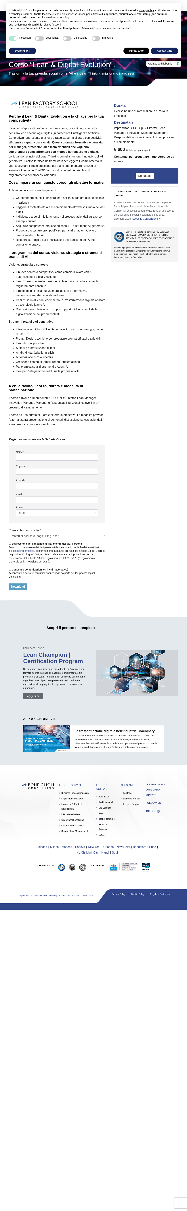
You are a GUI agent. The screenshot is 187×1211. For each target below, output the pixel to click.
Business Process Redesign (75, 793)
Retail (101, 813)
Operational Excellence (72, 820)
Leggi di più (33, 696)
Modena (67, 846)
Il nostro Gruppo (131, 804)
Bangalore (139, 846)
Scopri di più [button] (22, 50)
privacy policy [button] (146, 10)
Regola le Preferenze (160, 894)
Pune (152, 846)
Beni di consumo (106, 819)
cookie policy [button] (61, 17)
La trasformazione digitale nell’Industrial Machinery (115, 731)
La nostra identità (131, 798)
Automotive (103, 796)
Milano (54, 846)
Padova (80, 846)
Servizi (101, 835)
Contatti (151, 795)
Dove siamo (153, 789)
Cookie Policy (137, 894)
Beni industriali (105, 802)
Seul (115, 852)
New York (94, 846)
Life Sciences (104, 808)
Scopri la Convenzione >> (146, 218)
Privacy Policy (118, 894)
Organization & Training (72, 825)
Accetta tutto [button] (164, 50)
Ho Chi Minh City (87, 852)
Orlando (108, 846)
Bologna (41, 846)
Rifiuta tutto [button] (136, 50)
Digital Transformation (72, 798)
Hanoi (105, 852)
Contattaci (144, 175)
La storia (127, 793)
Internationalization (70, 814)
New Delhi (123, 846)
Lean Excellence (33, 648)
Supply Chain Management (74, 831)
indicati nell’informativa (21, 550)
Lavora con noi (155, 784)
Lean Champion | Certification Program (53, 657)
